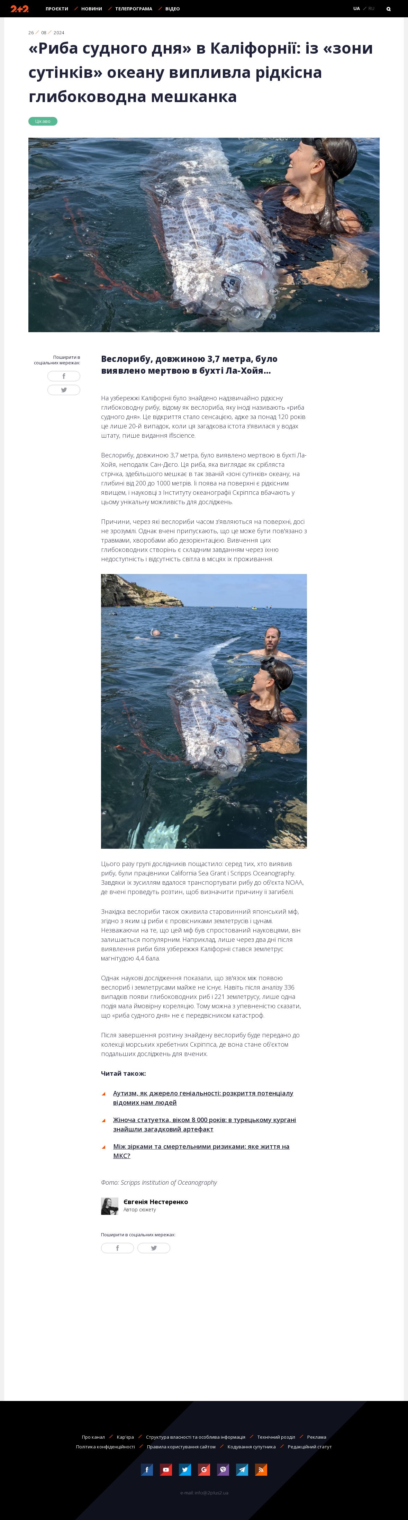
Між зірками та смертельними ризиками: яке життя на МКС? (201, 1151)
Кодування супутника (252, 1447)
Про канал (93, 1437)
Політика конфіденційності (105, 1447)
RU (371, 9)
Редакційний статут (310, 1447)
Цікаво (43, 121)
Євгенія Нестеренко (156, 1202)
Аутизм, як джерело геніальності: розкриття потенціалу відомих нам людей (203, 1098)
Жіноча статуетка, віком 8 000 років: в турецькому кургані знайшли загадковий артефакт (204, 1124)
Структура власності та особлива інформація (195, 1437)
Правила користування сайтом (181, 1447)
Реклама (316, 1437)
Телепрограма (133, 8)
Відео (172, 8)
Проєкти (57, 8)
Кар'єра (125, 1437)
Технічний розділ (276, 1437)
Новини (91, 8)
